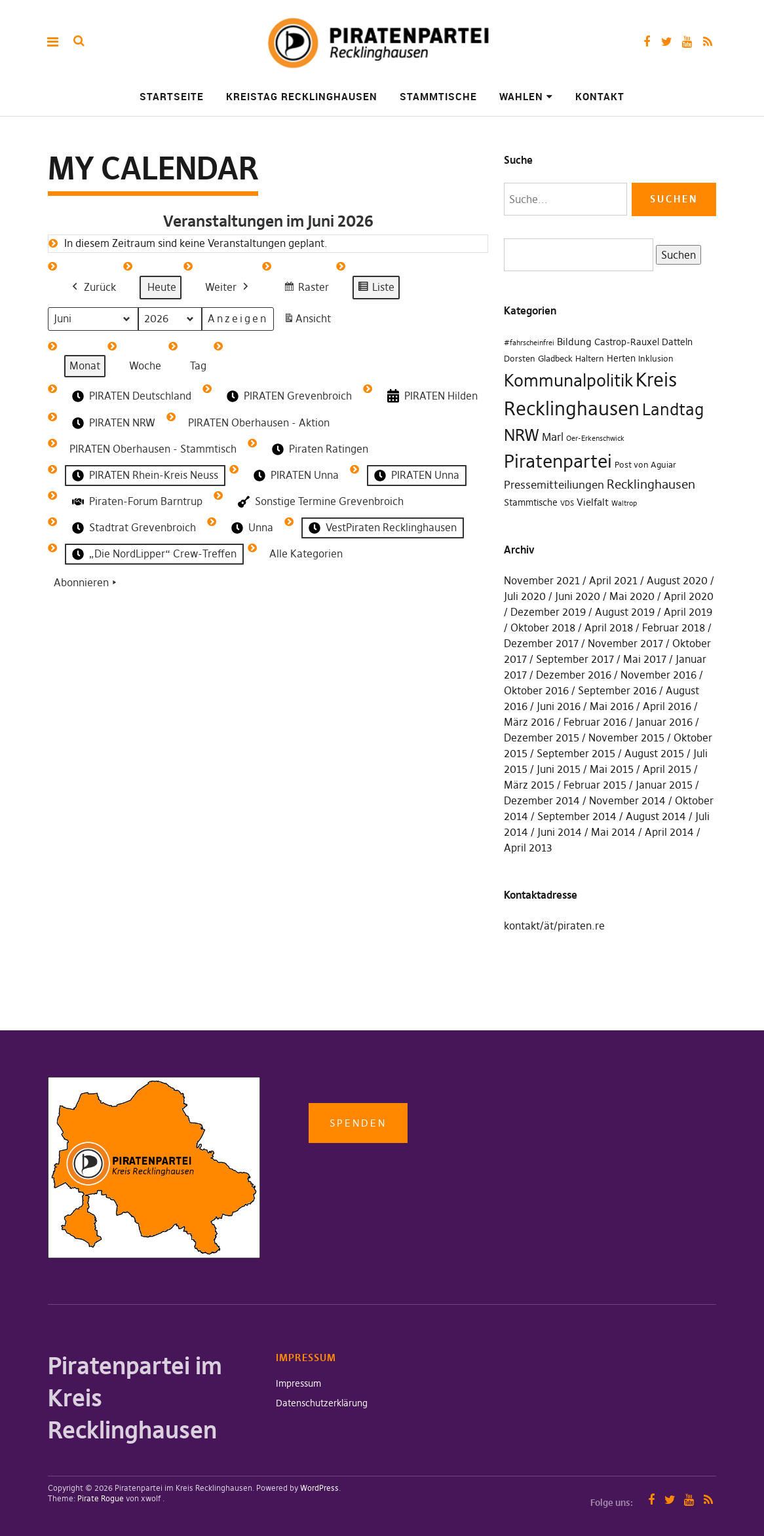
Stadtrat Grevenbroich (132, 527)
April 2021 (613, 580)
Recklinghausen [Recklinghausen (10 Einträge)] (651, 484)
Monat (84, 365)
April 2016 (667, 706)
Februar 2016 (594, 721)
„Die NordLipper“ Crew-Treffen (153, 554)
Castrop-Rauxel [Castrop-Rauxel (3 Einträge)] (626, 342)
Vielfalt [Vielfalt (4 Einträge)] (593, 502)
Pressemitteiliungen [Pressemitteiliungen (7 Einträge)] (554, 485)
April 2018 (608, 627)
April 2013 (528, 847)
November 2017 (625, 643)
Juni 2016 (559, 706)
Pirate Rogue (100, 1498)
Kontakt (599, 96)
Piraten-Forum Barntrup (135, 501)
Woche (145, 365)
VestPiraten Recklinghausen (381, 527)
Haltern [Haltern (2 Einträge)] (589, 359)
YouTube (687, 41)
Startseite (172, 96)
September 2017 (575, 658)
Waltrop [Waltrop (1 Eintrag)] (624, 503)
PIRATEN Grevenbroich (288, 395)
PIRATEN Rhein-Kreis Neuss (143, 475)
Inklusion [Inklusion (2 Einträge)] (656, 359)
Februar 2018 (673, 627)
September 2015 (576, 753)
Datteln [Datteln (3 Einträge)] (677, 342)
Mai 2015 (612, 769)
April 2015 (667, 769)
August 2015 (654, 753)
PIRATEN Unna (295, 475)
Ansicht (309, 320)
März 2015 (529, 784)
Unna (251, 527)
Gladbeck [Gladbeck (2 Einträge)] (555, 359)
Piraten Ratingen (318, 449)
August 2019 (625, 611)
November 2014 (627, 800)
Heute (161, 286)
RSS (707, 41)
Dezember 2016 (573, 674)
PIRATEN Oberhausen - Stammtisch (153, 448)
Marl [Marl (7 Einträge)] (552, 437)
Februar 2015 (594, 784)
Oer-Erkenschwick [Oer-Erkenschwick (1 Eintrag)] (595, 438)
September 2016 (617, 690)
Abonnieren (86, 582)
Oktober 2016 (536, 690)
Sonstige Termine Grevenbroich (319, 501)
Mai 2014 (613, 831)
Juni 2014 (559, 831)
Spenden (358, 1123)
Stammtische (438, 96)
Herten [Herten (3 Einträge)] (621, 358)
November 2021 (542, 580)
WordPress (319, 1488)
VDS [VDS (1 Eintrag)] (567, 503)
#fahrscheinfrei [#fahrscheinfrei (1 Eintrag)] (529, 343)
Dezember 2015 (541, 737)
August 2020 (677, 580)
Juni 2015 (559, 769)
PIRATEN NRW (112, 423)
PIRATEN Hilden (431, 395)
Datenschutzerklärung (322, 1403)
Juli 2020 (525, 596)
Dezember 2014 (542, 800)
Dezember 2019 (548, 611)
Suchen (676, 253)
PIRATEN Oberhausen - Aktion (259, 422)
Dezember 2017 (541, 643)
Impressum (298, 1383)
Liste (375, 288)
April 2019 (688, 611)
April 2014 (669, 831)
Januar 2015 (664, 784)
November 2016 (659, 674)
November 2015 (626, 737)
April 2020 (689, 596)
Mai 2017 (644, 658)
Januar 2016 (664, 721)
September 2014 (577, 816)
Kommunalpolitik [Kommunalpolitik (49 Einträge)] (568, 380)
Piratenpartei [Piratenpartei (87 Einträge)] (558, 461)
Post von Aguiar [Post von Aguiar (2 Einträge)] (645, 465)
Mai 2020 (632, 596)
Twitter (667, 41)
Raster (306, 288)
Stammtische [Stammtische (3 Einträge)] (531, 502)
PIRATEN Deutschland (130, 395)
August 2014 (656, 816)
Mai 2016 (612, 706)
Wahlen (521, 96)
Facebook (646, 41)
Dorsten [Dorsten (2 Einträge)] (519, 359)
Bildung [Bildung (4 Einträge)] (574, 341)
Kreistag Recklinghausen (301, 96)
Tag (198, 365)
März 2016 (529, 721)
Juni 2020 (577, 596)
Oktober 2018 (542, 627)
